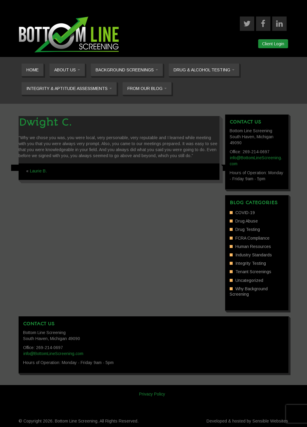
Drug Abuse (246, 221)
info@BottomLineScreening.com (53, 353)
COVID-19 (245, 212)
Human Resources (253, 246)
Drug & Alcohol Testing (204, 69)
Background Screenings (127, 69)
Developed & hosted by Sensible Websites (247, 421)
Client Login (273, 43)
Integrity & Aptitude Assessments (69, 88)
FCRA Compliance (252, 238)
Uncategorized (249, 280)
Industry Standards (253, 254)
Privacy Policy (152, 394)
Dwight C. (45, 122)
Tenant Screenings (253, 271)
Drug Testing (247, 229)
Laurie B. (38, 171)
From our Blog (147, 88)
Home (32, 69)
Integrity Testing (250, 263)
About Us (67, 69)
